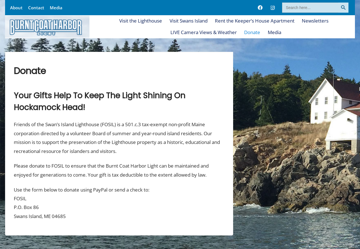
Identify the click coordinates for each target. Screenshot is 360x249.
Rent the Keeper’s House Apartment (254, 20)
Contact (36, 7)
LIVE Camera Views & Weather (203, 32)
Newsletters (315, 20)
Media (56, 7)
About (16, 7)
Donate (252, 32)
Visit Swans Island (189, 20)
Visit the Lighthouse (140, 20)
